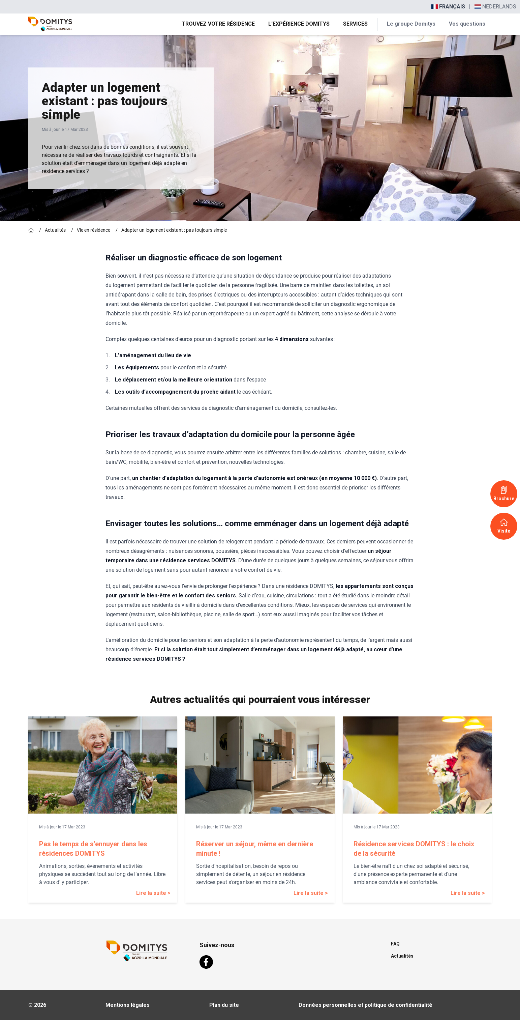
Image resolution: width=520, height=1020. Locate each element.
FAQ (395, 943)
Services (355, 24)
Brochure (503, 493)
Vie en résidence (93, 230)
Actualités (55, 230)
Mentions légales (127, 1005)
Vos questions (467, 24)
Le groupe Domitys (411, 24)
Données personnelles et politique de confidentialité (365, 1005)
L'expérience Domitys (299, 24)
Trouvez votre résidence (218, 24)
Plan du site (224, 1005)
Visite (503, 526)
